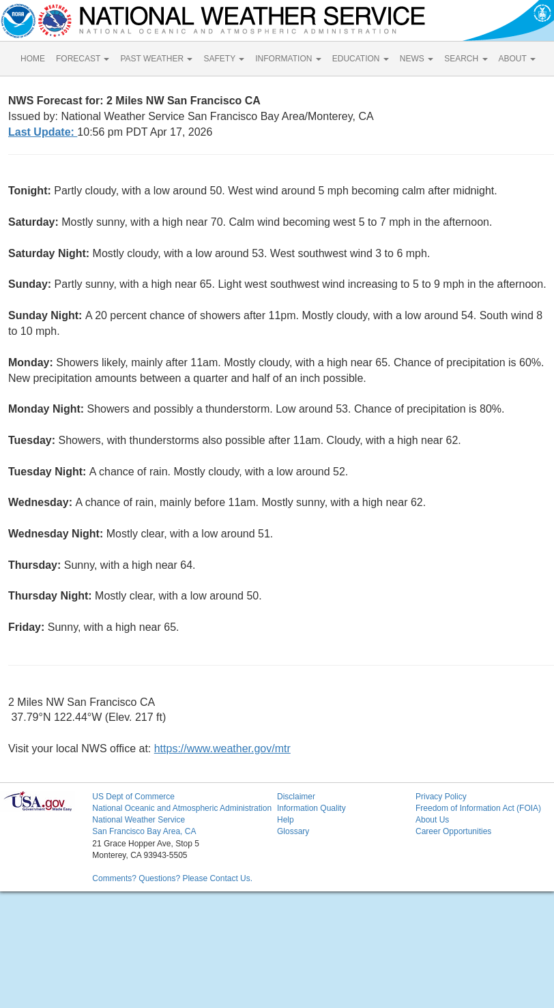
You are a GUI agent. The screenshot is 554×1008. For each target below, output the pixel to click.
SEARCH (465, 58)
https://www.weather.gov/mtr (222, 748)
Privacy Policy (441, 796)
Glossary (293, 831)
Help (285, 820)
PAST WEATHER (156, 58)
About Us (432, 820)
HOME (32, 58)
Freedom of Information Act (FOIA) (478, 808)
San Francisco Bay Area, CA (144, 831)
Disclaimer (296, 796)
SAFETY (223, 58)
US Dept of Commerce (133, 796)
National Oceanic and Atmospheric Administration (182, 808)
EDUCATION (360, 58)
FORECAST (82, 58)
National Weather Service (138, 820)
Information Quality (311, 808)
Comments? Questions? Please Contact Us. (172, 878)
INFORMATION (288, 58)
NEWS (416, 58)
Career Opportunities (453, 831)
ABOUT (517, 58)
